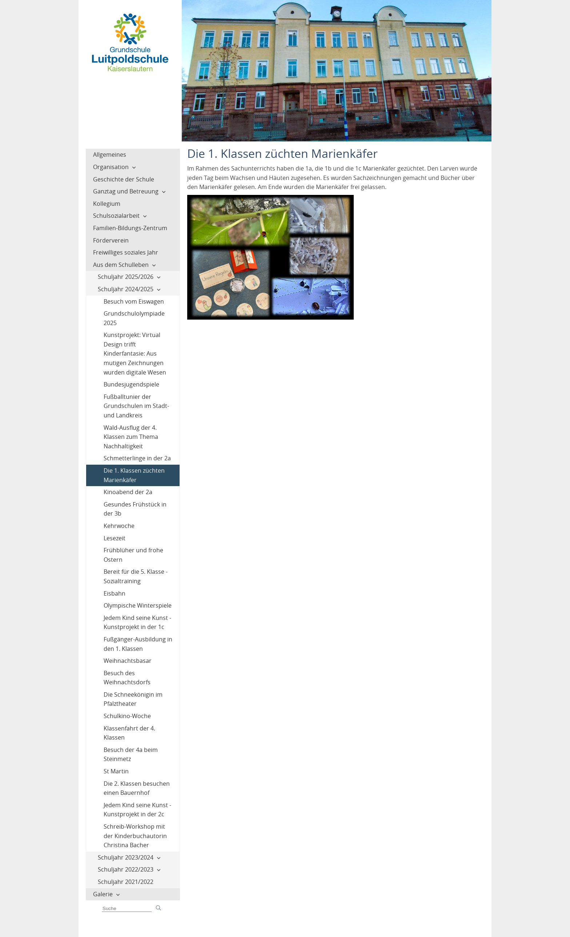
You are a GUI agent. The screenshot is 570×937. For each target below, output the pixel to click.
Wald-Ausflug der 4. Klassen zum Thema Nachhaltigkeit (131, 437)
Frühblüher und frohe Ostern (133, 555)
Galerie (103, 894)
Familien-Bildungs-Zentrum (130, 228)
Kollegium (106, 204)
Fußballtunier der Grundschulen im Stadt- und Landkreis (136, 406)
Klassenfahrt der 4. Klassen (129, 733)
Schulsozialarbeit (116, 216)
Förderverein (111, 240)
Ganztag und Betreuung (125, 191)
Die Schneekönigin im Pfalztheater (133, 699)
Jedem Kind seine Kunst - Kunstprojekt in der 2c (137, 809)
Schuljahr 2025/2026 (125, 277)
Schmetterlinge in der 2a (137, 458)
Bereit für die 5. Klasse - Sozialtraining (136, 576)
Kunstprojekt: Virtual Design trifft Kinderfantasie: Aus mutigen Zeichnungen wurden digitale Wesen (135, 353)
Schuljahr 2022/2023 (125, 869)
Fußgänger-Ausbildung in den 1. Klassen (138, 644)
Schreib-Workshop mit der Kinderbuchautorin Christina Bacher (135, 835)
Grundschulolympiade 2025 (134, 318)
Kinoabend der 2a (128, 492)
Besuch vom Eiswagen (134, 301)
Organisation (111, 167)
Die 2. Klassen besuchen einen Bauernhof (137, 788)
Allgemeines (109, 155)
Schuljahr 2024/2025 (125, 289)
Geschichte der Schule (123, 179)
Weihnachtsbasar (128, 661)
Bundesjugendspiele (131, 384)
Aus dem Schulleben (121, 265)
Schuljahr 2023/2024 (125, 857)
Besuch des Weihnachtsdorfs (127, 677)
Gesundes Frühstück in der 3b (135, 509)
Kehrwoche (119, 526)
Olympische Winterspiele (138, 605)
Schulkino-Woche (127, 716)
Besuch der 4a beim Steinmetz (131, 754)
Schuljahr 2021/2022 (125, 882)
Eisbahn (114, 593)
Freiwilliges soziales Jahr (125, 252)
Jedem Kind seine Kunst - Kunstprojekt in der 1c (137, 622)
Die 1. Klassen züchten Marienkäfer (134, 475)
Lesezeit (114, 538)
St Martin (116, 771)
